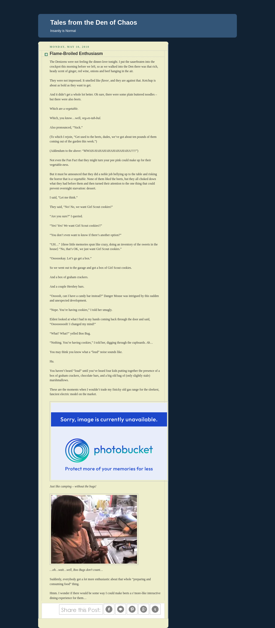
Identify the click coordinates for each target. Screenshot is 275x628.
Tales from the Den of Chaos (93, 22)
